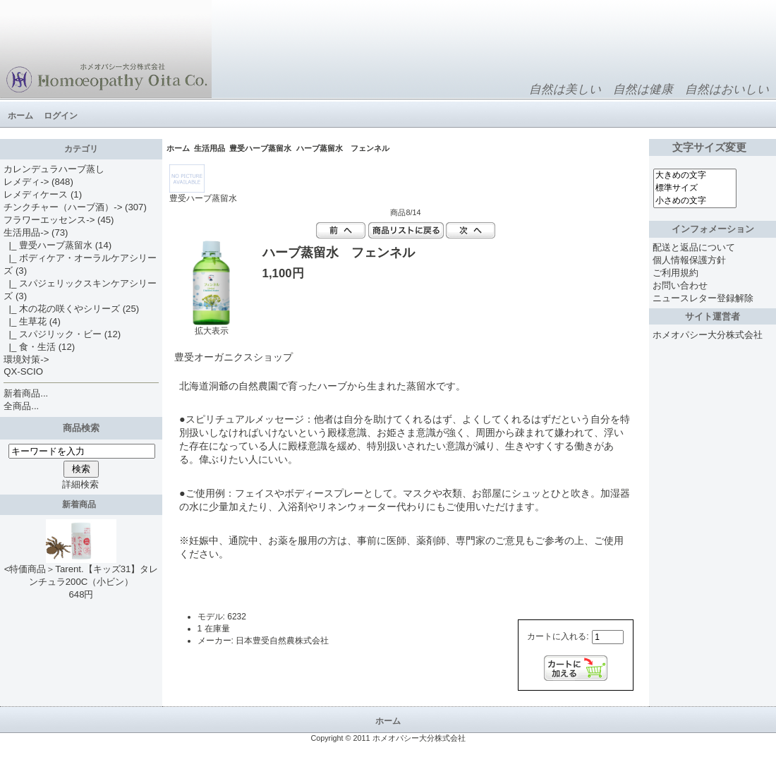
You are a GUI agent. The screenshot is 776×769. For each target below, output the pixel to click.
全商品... (21, 406)
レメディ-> (26, 181)
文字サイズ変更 (712, 147)
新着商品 (81, 504)
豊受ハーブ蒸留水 (260, 148)
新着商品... (26, 393)
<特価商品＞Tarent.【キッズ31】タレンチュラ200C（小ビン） (81, 571)
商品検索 (81, 428)
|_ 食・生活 (30, 346)
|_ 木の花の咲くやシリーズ (62, 308)
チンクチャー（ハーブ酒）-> (63, 207)
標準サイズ (695, 188)
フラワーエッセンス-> (49, 219)
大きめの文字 (695, 175)
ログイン (61, 116)
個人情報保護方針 (689, 260)
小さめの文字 (695, 201)
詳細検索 (80, 484)
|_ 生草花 (25, 321)
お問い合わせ (680, 285)
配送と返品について (694, 247)
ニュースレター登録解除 (703, 298)
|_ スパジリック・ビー (53, 334)
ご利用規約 (675, 272)
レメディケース (36, 194)
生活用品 (209, 148)
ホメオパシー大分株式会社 (708, 334)
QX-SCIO (23, 371)
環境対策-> (26, 359)
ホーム (20, 116)
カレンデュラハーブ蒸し (54, 169)
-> (26, 232)
